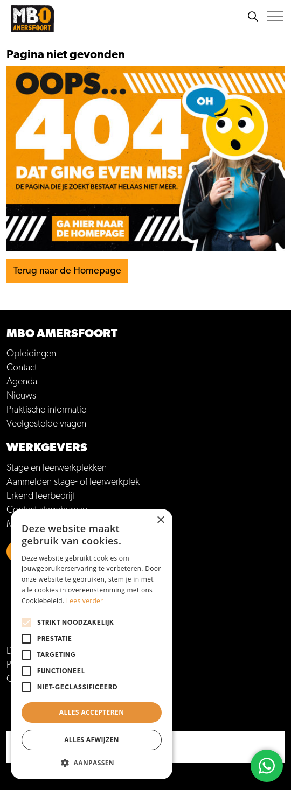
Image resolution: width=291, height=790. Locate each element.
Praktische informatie (46, 410)
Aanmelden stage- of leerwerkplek (73, 482)
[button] (92, 762)
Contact (21, 368)
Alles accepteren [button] (91, 712)
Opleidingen (31, 354)
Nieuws (21, 396)
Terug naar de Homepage (67, 271)
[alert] (91, 644)
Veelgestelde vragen (46, 424)
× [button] (160, 520)
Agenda (21, 382)
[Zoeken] (253, 16)
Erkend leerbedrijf (40, 496)
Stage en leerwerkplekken (56, 468)
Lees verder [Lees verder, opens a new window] (84, 600)
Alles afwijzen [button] (91, 739)
